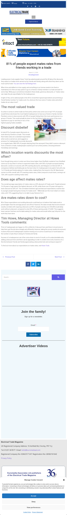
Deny (33, 502)
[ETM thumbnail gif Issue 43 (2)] (33, 296)
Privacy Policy (6, 458)
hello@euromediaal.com (30, 450)
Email (15, 3)
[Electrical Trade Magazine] (19, 12)
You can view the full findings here (25, 83)
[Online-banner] (33, 45)
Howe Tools (45, 245)
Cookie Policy (27, 512)
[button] (64, 480)
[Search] (27, 277)
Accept (33, 496)
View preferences (33, 507)
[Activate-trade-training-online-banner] (33, 56)
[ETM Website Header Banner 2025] (33, 35)
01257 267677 (6, 3)
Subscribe (33, 334)
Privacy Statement (37, 512)
